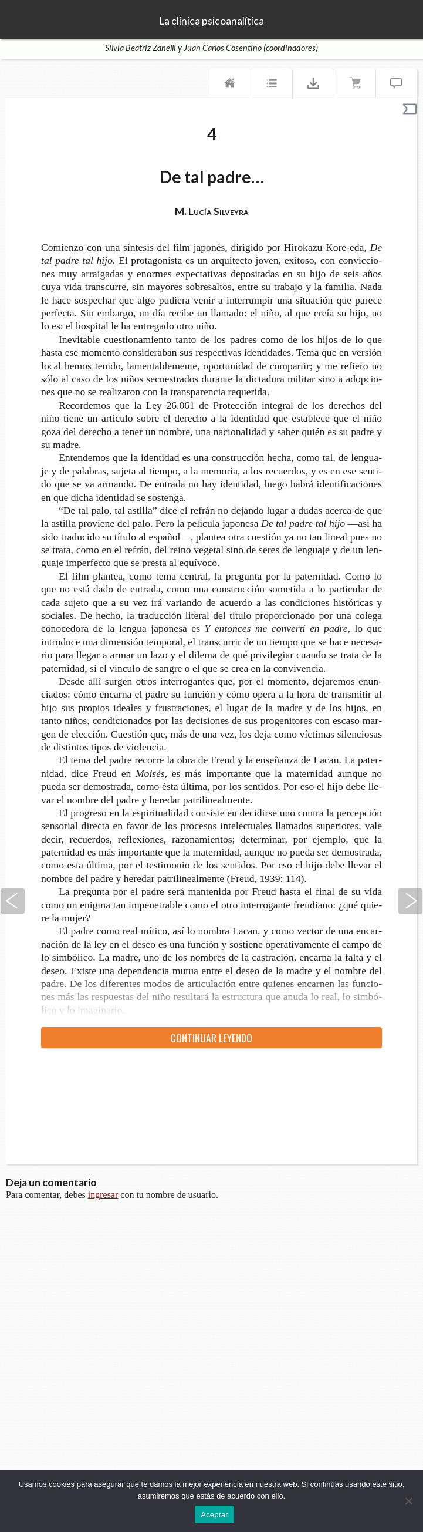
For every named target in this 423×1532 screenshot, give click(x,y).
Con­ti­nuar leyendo (211, 1037)
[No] (408, 1501)
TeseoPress (23, 20)
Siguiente (410, 901)
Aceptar (214, 1514)
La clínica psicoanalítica (211, 21)
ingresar (103, 1195)
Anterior (12, 901)
